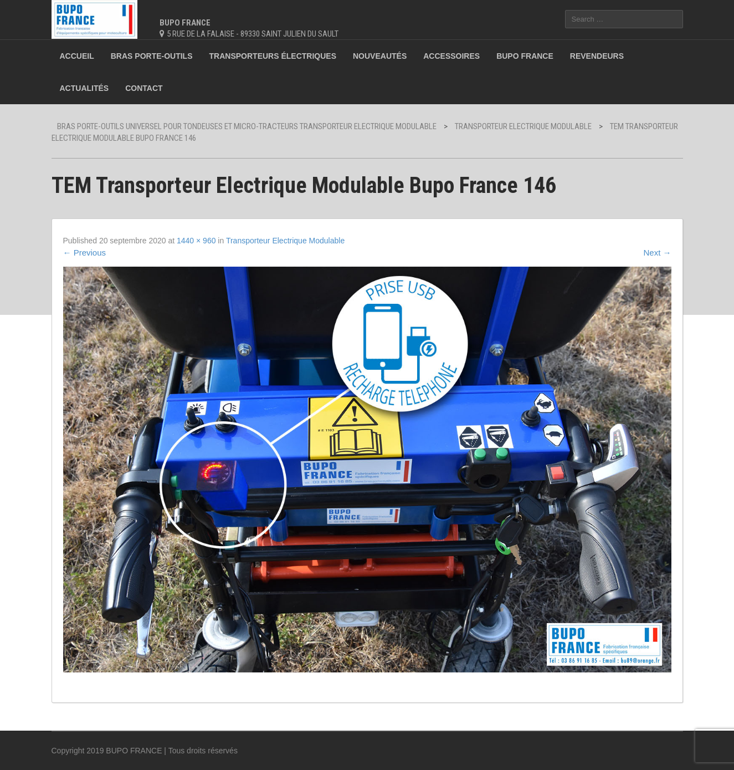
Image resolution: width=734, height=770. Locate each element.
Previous (84, 252)
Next (657, 252)
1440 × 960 (196, 240)
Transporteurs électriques (272, 56)
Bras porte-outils (152, 56)
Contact (143, 88)
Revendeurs (597, 56)
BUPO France (524, 56)
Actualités (84, 88)
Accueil (77, 56)
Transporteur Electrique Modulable (285, 240)
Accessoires (451, 56)
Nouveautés (380, 56)
